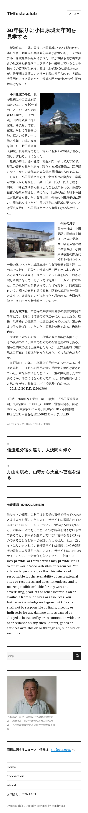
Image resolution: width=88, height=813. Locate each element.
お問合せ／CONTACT (21, 794)
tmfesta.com (61, 749)
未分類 (47, 423)
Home (11, 767)
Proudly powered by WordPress (45, 805)
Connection (15, 776)
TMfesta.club (22, 13)
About (11, 785)
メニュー (74, 13)
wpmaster (13, 423)
